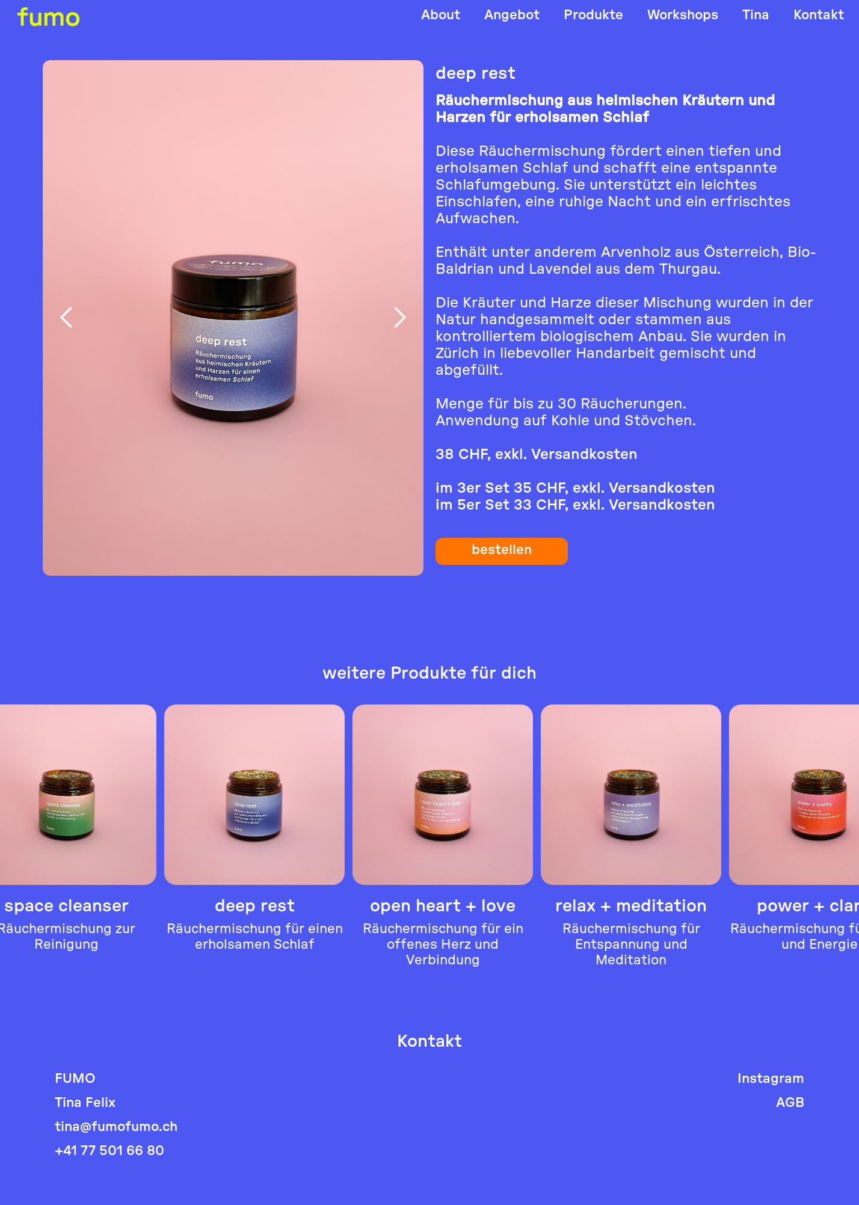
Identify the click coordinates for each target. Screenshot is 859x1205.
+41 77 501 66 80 (109, 1151)
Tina (755, 15)
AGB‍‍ (790, 1103)
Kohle (570, 421)
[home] (48, 16)
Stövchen (658, 421)
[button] (67, 318)
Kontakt (818, 15)
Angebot (512, 15)
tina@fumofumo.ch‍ (116, 1127)
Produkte (593, 15)
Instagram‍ (770, 1079)
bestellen (502, 549)
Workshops (682, 15)
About (440, 15)
